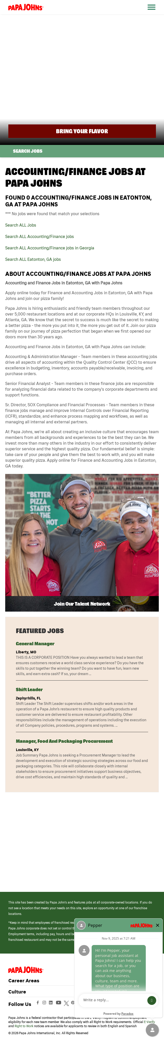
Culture (17, 992)
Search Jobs (27, 151)
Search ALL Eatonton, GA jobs (33, 259)
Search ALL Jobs (20, 225)
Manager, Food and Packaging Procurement (64, 741)
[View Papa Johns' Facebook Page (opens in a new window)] (38, 1004)
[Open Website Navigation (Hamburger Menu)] (151, 13)
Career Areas (23, 980)
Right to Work (24, 1026)
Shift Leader (29, 689)
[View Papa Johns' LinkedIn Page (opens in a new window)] (52, 1004)
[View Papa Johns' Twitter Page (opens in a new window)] (67, 1004)
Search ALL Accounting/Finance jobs (39, 236)
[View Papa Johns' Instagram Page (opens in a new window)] (45, 1004)
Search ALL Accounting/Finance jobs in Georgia (49, 248)
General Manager (35, 643)
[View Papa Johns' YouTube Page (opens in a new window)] (60, 1004)
